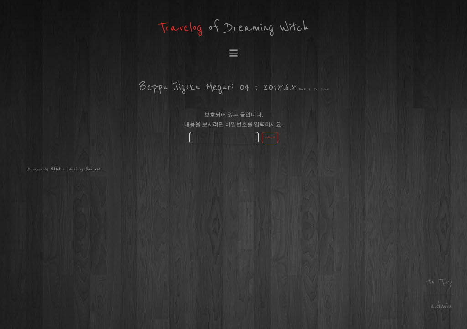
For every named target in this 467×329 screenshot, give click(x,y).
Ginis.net (93, 169)
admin (441, 306)
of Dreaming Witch (234, 28)
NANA (56, 169)
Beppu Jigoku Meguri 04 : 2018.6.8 (218, 87)
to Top (440, 281)
